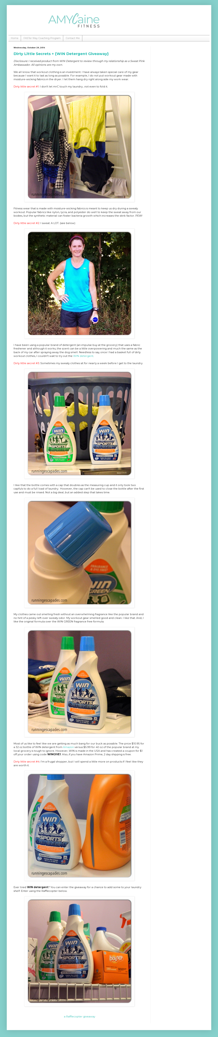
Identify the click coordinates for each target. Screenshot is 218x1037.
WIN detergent (83, 356)
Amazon (68, 747)
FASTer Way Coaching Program (42, 38)
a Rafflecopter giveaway (79, 1016)
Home (14, 38)
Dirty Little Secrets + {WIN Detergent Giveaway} (61, 53)
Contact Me (73, 38)
